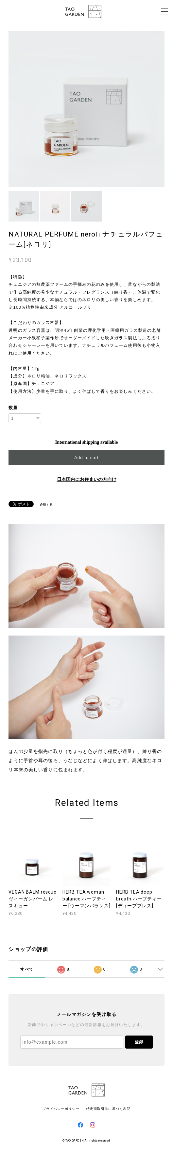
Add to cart (86, 457)
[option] (86, 109)
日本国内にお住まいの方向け (86, 479)
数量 (13, 407)
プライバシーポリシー (61, 1109)
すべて (26, 969)
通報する (46, 504)
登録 (139, 1041)
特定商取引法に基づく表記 (108, 1109)
